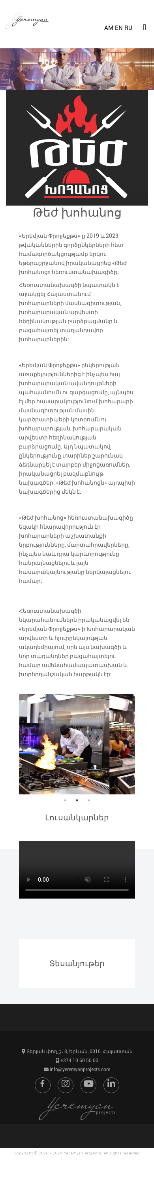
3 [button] (89, 800)
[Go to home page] (29, 38)
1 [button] (65, 800)
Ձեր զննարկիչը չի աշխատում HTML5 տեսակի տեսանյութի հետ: (77, 870)
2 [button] (77, 800)
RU (128, 27)
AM (108, 27)
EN (119, 27)
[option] (77, 744)
